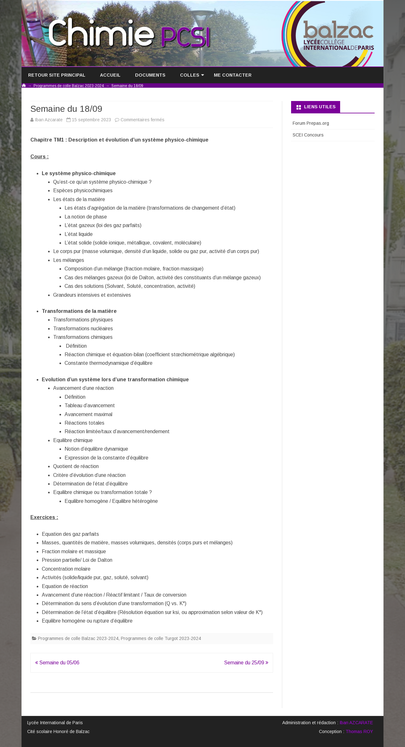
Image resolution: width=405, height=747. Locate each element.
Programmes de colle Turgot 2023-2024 (161, 638)
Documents (150, 75)
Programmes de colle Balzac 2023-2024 (78, 638)
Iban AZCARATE (356, 722)
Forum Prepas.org (311, 123)
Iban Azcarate (49, 119)
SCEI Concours (308, 134)
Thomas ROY (359, 731)
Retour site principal (56, 75)
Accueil (110, 75)
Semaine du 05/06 (57, 662)
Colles (189, 75)
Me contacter (233, 75)
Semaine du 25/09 (246, 662)
